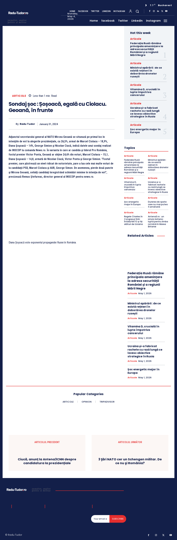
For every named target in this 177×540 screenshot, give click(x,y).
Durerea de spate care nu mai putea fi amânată (158, 204)
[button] (137, 11)
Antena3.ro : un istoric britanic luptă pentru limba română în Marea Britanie (158, 221)
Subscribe (118, 518)
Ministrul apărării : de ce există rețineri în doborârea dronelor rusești (146, 72)
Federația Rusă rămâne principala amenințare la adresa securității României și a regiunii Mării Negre (146, 49)
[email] (100, 519)
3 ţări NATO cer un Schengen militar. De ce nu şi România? (130, 461)
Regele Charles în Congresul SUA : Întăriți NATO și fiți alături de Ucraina (133, 220)
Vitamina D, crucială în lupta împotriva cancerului (145, 92)
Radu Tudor (27, 124)
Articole (19, 96)
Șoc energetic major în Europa (145, 131)
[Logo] (29, 489)
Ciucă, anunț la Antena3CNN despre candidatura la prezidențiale (47, 461)
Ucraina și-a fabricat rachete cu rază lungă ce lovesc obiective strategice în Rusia (145, 112)
